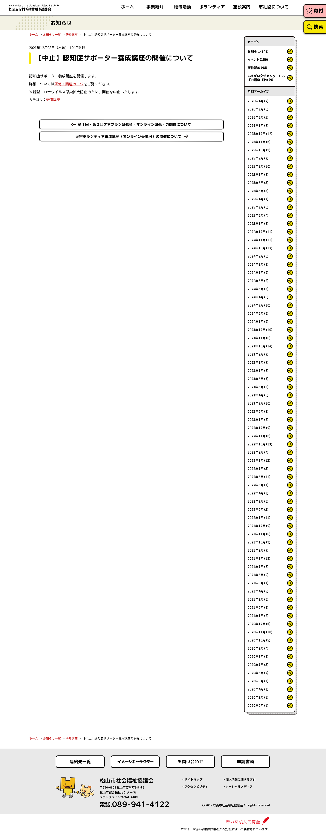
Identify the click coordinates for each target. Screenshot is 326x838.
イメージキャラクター (135, 762)
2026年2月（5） (258, 117)
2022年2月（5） (258, 509)
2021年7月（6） (258, 566)
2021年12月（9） (259, 525)
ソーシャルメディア (239, 786)
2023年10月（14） (260, 346)
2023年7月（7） (258, 370)
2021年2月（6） (258, 607)
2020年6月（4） (258, 673)
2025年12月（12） (260, 133)
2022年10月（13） (260, 444)
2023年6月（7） (258, 378)
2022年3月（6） (258, 501)
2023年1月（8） (258, 419)
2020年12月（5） (259, 624)
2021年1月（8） (258, 615)
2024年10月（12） (260, 248)
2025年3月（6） (258, 207)
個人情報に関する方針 (241, 779)
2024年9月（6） (258, 256)
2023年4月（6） (258, 395)
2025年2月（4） (258, 215)
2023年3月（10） (259, 403)
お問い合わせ (190, 762)
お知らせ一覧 (52, 34)
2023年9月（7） (258, 354)
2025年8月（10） (259, 166)
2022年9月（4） (258, 452)
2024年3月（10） (259, 305)
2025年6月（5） (258, 182)
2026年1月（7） (258, 125)
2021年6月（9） (258, 574)
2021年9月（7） (258, 550)
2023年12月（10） (260, 329)
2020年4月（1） (258, 689)
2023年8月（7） (258, 362)
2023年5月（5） (258, 387)
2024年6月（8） (258, 280)
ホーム (33, 34)
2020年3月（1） (258, 697)
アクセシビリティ (196, 786)
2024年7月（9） (258, 272)
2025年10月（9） (259, 150)
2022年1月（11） (259, 517)
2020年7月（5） (258, 664)
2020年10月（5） (259, 640)
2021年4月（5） (258, 591)
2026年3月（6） (258, 109)
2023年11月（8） (259, 338)
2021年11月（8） (259, 534)
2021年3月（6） (258, 599)
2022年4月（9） (258, 493)
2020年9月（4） (258, 648)
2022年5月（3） (258, 485)
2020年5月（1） (258, 681)
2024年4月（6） (258, 297)
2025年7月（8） (258, 174)
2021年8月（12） (259, 558)
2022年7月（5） (258, 468)
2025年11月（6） (259, 142)
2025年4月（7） (258, 199)
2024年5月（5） (258, 289)
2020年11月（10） (260, 632)
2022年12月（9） (259, 427)
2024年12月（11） (260, 231)
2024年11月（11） (260, 240)
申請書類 (245, 762)
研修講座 (72, 34)
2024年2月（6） (258, 313)
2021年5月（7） (258, 583)
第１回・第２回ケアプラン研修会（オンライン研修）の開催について (134, 124)
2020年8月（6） (258, 656)
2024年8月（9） (258, 264)
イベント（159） (258, 59)
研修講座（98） (258, 67)
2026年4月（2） (258, 101)
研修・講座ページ (69, 83)
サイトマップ (193, 779)
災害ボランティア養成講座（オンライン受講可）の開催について (128, 136)
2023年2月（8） (258, 411)
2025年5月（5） (258, 191)
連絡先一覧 (80, 762)
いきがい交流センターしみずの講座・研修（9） (266, 78)
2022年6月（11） (259, 476)
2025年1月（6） (258, 223)
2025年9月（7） (258, 158)
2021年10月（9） (259, 542)
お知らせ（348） (258, 51)
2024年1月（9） (258, 321)
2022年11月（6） (259, 436)
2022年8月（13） (259, 460)
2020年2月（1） (258, 705)
